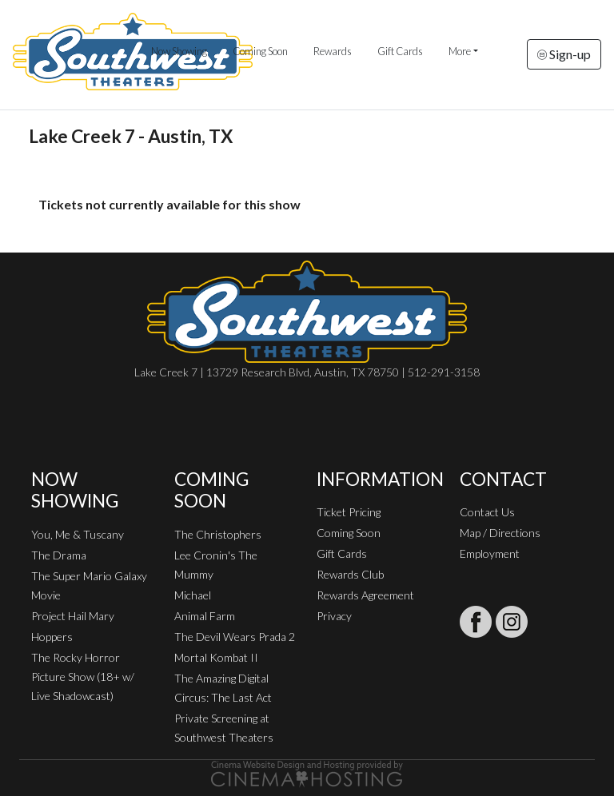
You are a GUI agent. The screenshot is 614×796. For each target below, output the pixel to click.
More (460, 51)
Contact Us (487, 512)
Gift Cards (400, 51)
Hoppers (52, 636)
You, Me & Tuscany (77, 534)
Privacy (334, 616)
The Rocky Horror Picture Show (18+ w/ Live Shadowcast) (82, 676)
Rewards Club (350, 574)
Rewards (332, 51)
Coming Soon (260, 51)
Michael (192, 595)
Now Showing (179, 51)
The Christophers (217, 534)
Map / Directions (500, 532)
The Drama (58, 555)
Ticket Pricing (349, 512)
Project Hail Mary (72, 616)
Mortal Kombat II (216, 657)
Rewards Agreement (365, 595)
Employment (490, 553)
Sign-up (564, 54)
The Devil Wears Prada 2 (234, 636)
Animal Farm (204, 616)
